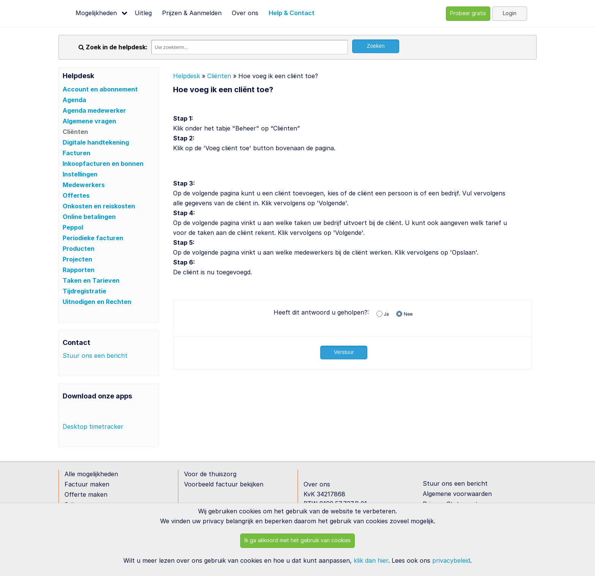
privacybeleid (451, 560)
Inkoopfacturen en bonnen (103, 163)
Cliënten (75, 131)
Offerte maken (86, 494)
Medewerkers (84, 185)
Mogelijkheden (96, 13)
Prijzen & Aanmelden (192, 13)
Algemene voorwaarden (457, 493)
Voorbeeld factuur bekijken (223, 484)
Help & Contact (292, 13)
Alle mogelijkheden (91, 474)
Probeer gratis (468, 13)
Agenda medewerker (94, 110)
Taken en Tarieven (91, 280)
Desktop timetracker (93, 426)
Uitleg (143, 13)
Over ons (245, 13)
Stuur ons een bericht (95, 355)
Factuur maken (87, 484)
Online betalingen (89, 216)
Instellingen (80, 174)
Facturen (76, 153)
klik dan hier (371, 560)
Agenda (74, 100)
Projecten (77, 259)
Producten (78, 248)
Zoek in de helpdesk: (113, 47)
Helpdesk (186, 76)
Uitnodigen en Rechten (97, 301)
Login (509, 13)
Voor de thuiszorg (210, 474)
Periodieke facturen (93, 238)
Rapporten (78, 270)
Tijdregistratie (84, 291)
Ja (386, 314)
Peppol (73, 227)
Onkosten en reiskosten (99, 206)
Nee (408, 314)
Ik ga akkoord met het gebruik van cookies (297, 540)
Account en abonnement (100, 89)
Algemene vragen (89, 121)
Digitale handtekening (96, 142)
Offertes (76, 195)
